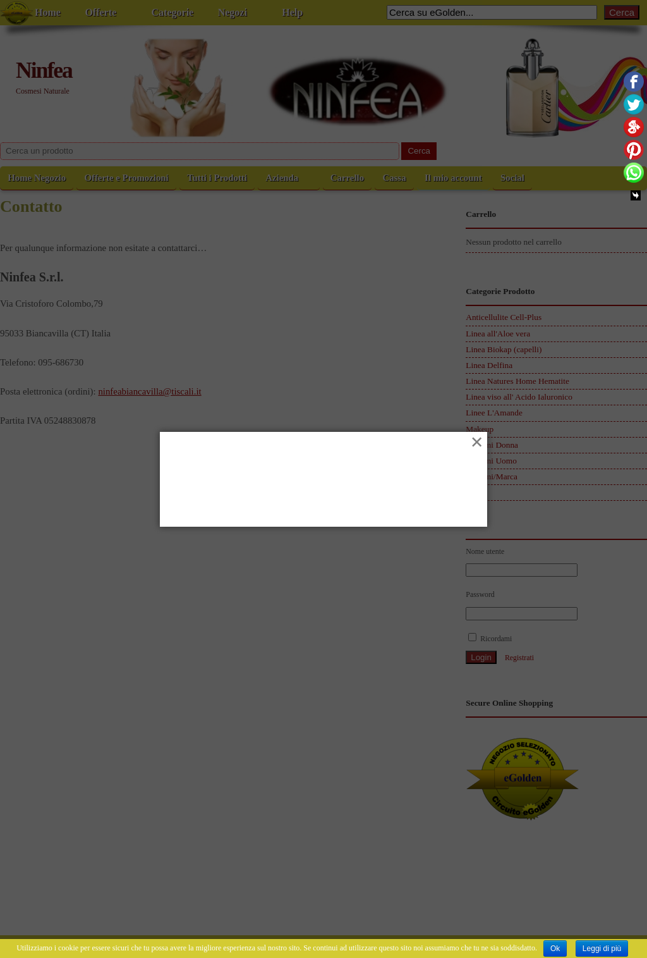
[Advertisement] (323, 489)
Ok (555, 948)
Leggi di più (602, 948)
